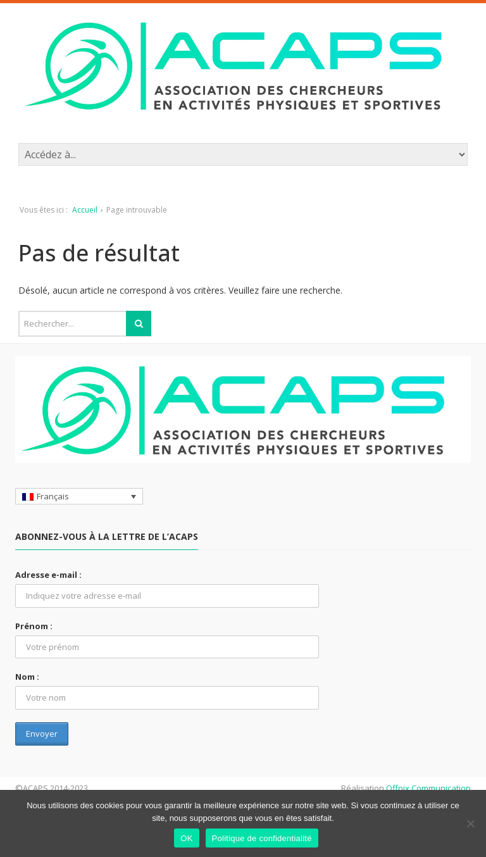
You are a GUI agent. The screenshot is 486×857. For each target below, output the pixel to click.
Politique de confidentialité (262, 838)
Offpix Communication (428, 788)
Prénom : (34, 626)
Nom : (27, 676)
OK (186, 838)
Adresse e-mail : (48, 574)
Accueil (84, 209)
